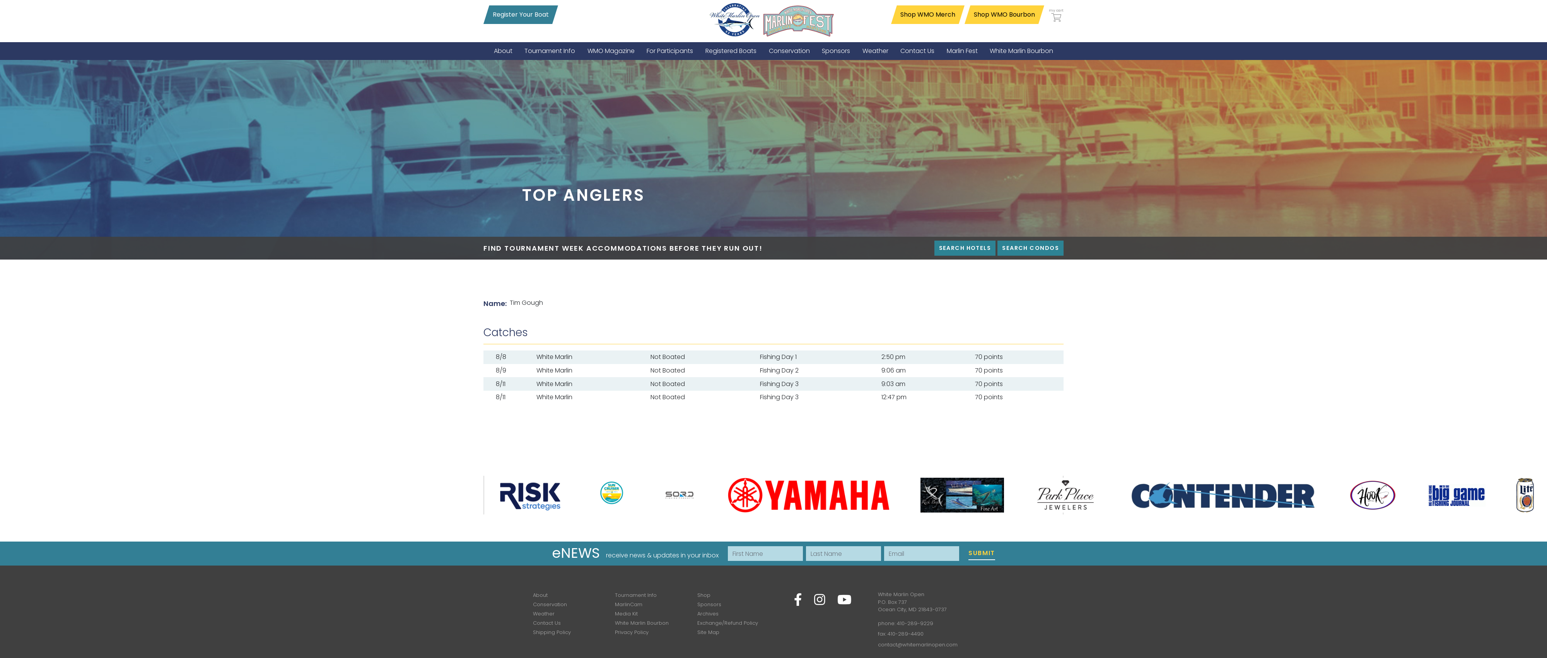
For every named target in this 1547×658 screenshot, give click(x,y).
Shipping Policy (552, 632)
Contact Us (547, 623)
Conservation (550, 604)
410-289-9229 (915, 623)
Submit (981, 553)
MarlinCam (628, 604)
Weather (544, 613)
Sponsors (709, 604)
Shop (703, 595)
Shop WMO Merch (927, 14)
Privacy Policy (632, 632)
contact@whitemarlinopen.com (918, 644)
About (540, 595)
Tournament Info (636, 595)
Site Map (708, 632)
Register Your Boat (521, 14)
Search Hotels (965, 248)
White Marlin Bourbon (642, 623)
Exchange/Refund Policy (727, 623)
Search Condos (1030, 248)
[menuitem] (503, 51)
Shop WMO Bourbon (1004, 14)
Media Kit (626, 613)
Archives (708, 613)
